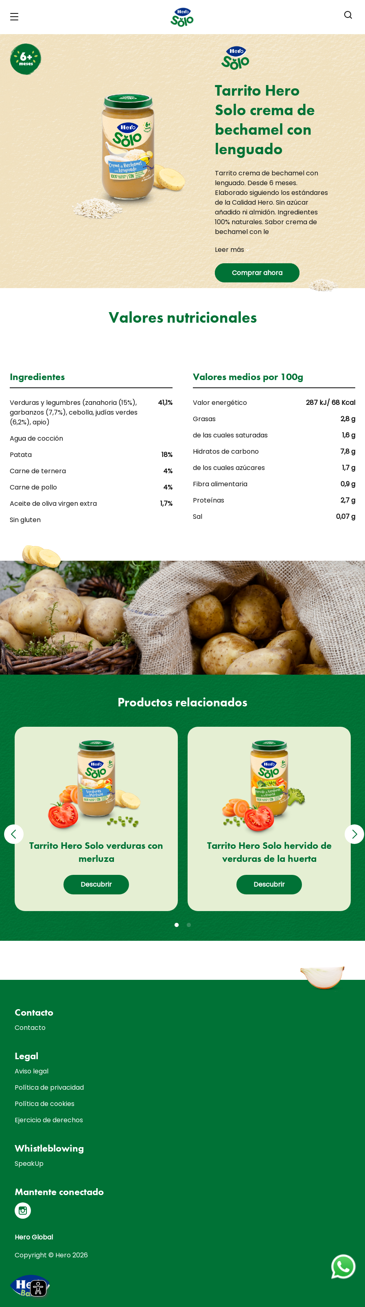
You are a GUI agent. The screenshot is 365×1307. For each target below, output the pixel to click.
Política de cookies (44, 1103)
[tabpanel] (96, 819)
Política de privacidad (49, 1087)
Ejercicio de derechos (49, 1120)
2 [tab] (189, 925)
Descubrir (96, 884)
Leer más (232, 249)
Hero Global (34, 1237)
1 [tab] (177, 925)
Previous (12, 828)
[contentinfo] (182, 1143)
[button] (348, 15)
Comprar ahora (257, 273)
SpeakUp (29, 1163)
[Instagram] (23, 1210)
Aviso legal (31, 1071)
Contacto (30, 1027)
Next (353, 828)
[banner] (182, 17)
